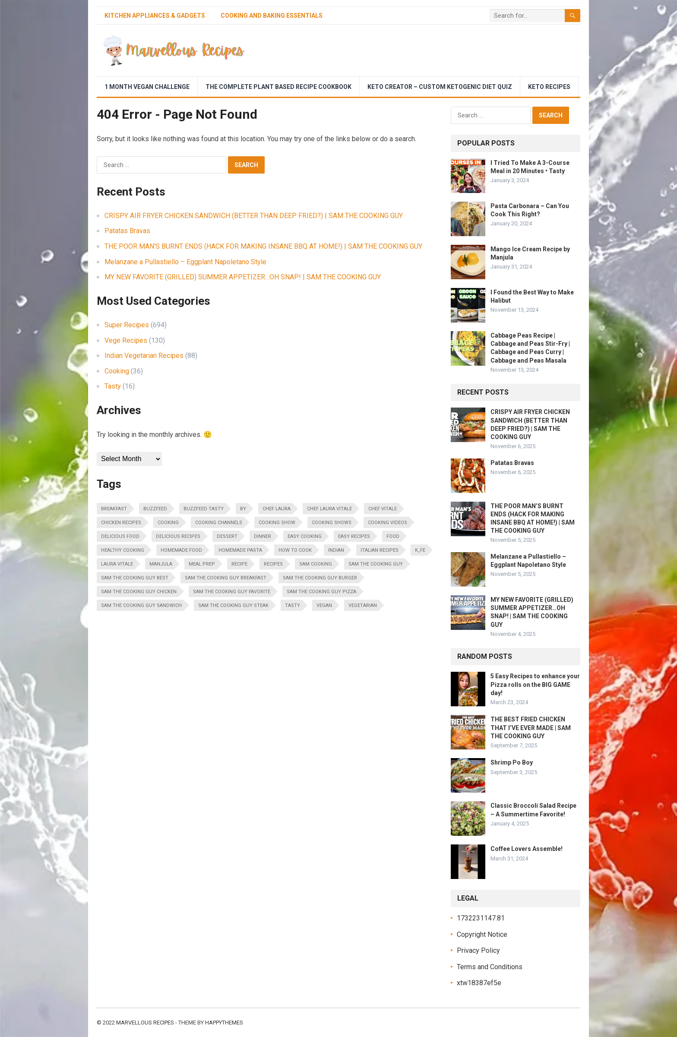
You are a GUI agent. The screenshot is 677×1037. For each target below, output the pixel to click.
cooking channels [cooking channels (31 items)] (218, 522)
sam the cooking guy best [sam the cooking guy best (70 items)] (134, 578)
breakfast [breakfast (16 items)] (114, 509)
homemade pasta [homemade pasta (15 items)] (240, 550)
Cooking (116, 371)
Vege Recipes (125, 340)
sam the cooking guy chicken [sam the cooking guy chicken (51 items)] (139, 591)
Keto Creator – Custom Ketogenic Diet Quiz (439, 86)
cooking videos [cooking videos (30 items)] (387, 522)
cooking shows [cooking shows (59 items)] (331, 522)
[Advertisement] (423, 50)
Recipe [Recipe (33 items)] (239, 564)
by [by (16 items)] (243, 509)
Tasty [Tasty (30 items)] (292, 605)
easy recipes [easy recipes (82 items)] (354, 536)
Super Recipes (126, 325)
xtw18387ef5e (479, 983)
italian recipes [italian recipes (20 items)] (380, 550)
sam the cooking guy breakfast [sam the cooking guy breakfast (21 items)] (225, 578)
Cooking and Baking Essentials (272, 15)
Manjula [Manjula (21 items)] (160, 564)
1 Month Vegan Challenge (147, 86)
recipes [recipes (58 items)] (273, 564)
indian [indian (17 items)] (336, 550)
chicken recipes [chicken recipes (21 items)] (121, 522)
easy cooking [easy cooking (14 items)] (305, 536)
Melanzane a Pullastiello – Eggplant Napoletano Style (185, 262)
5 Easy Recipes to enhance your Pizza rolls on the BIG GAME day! (535, 684)
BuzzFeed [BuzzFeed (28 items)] (155, 509)
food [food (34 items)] (392, 536)
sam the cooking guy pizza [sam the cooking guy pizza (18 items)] (321, 591)
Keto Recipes (549, 86)
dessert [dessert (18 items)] (227, 536)
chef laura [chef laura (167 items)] (277, 509)
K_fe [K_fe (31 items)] (420, 550)
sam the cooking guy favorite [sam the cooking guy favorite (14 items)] (231, 591)
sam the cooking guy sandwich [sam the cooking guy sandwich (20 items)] (141, 605)
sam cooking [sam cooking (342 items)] (315, 564)
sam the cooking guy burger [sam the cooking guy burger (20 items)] (320, 578)
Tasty (112, 386)
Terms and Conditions (489, 967)
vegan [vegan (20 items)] (324, 605)
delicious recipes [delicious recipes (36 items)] (178, 536)
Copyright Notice (482, 934)
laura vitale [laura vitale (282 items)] (117, 564)
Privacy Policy (478, 950)
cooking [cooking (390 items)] (168, 522)
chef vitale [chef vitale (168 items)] (382, 509)
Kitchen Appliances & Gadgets (154, 15)
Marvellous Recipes (145, 1022)
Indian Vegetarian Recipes (143, 355)
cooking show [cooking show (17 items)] (277, 522)
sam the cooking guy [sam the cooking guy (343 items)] (375, 564)
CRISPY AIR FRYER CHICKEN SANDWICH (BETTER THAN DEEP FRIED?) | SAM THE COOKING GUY (253, 216)
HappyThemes (224, 1022)
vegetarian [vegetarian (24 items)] (362, 605)
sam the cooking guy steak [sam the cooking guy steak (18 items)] (233, 605)
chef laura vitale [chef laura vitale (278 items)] (329, 509)
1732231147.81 (481, 918)
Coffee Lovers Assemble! (526, 848)
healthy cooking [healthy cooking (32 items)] (122, 550)
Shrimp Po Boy (511, 762)
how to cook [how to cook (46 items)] (295, 550)
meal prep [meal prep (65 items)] (202, 564)
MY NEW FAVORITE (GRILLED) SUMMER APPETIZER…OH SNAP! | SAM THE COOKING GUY (242, 277)
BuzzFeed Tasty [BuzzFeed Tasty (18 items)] (203, 509)
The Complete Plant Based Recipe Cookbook (278, 86)
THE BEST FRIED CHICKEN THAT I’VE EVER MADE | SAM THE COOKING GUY (530, 727)
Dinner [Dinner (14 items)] (262, 536)
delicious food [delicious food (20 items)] (120, 536)
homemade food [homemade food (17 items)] (181, 550)
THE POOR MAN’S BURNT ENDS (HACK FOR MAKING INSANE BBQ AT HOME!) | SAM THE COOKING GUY (263, 246)
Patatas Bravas (127, 231)
